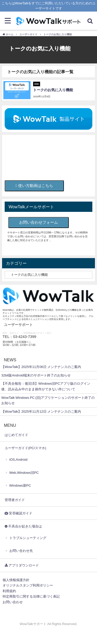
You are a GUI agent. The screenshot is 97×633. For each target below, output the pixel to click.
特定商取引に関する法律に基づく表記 (31, 596)
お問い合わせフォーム (38, 222)
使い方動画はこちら (34, 185)
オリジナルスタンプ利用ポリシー (28, 585)
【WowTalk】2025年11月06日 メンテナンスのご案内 (41, 367)
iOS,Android (18, 459)
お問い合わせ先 (21, 550)
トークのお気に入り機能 (53, 90)
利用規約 (9, 591)
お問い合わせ (13, 602)
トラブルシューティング (27, 538)
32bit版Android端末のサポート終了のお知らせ (36, 375)
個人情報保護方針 (16, 580)
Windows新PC (20, 485)
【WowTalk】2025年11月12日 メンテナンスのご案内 (41, 411)
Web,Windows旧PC (24, 472)
